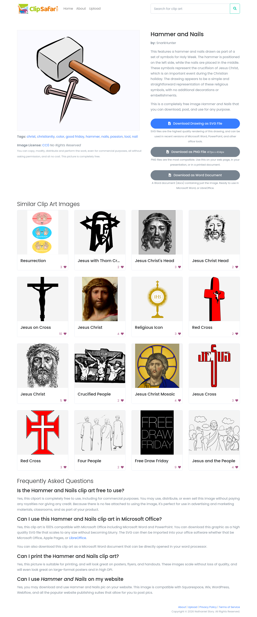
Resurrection (33, 260)
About (81, 8)
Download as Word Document (195, 175)
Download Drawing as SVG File (195, 123)
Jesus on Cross (35, 327)
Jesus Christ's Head (154, 260)
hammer (93, 136)
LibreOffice (77, 538)
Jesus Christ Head (210, 260)
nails (105, 136)
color (60, 136)
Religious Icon (149, 327)
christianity (46, 136)
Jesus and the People (213, 461)
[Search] (190, 9)
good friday (75, 136)
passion (116, 136)
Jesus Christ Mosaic (155, 394)
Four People (89, 461)
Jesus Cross (204, 394)
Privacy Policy (208, 607)
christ (31, 136)
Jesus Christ (90, 327)
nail (135, 136)
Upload (95, 8)
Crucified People (94, 394)
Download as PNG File (195, 152)
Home (68, 8)
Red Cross (202, 327)
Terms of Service (229, 607)
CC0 (45, 145)
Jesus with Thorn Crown (102, 260)
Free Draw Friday (151, 461)
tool (127, 136)
